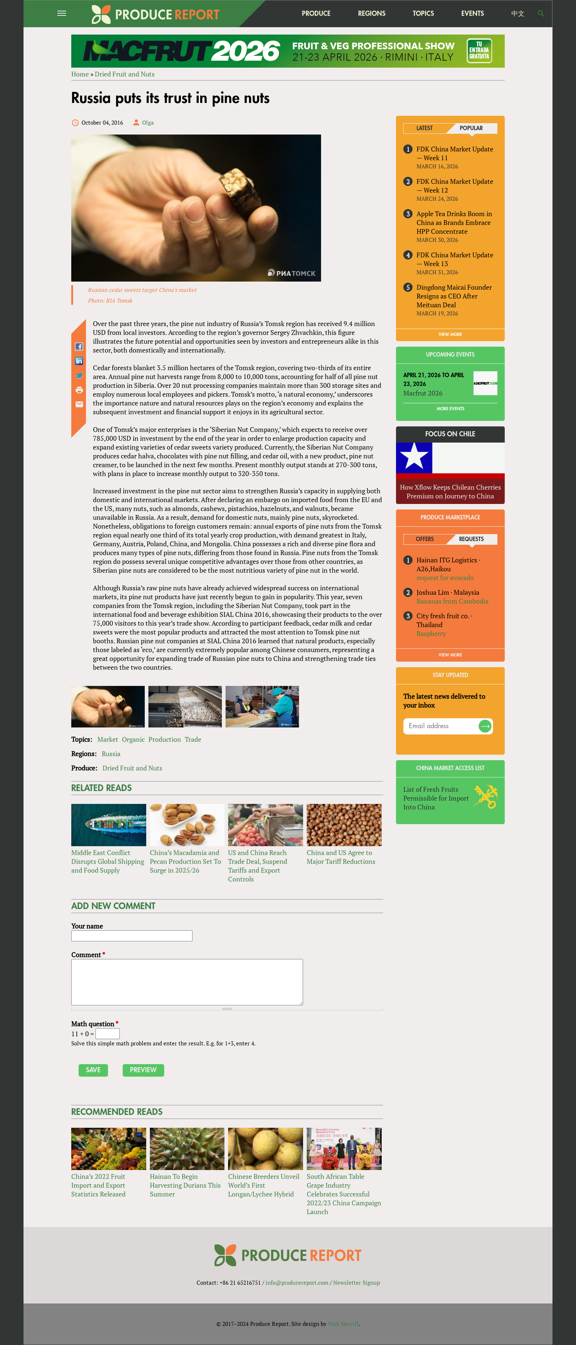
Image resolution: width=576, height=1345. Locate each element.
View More (450, 655)
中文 (518, 13)
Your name (87, 926)
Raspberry (431, 633)
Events (472, 13)
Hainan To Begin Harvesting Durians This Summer (185, 1185)
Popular (471, 128)
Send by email (79, 404)
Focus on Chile (450, 434)
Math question (94, 1023)
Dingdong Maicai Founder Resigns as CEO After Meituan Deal (454, 296)
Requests (471, 539)
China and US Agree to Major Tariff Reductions (341, 857)
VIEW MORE (450, 334)
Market (107, 739)
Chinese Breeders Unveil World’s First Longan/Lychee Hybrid (263, 1185)
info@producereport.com (297, 1283)
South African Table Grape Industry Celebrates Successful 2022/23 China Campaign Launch (344, 1194)
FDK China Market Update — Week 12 (455, 185)
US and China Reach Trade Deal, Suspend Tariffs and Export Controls (257, 865)
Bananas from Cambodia (453, 601)
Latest (425, 128)
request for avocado (445, 577)
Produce (316, 13)
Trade (193, 739)
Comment (88, 955)
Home (80, 73)
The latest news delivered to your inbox (444, 700)
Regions (371, 13)
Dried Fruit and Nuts (125, 73)
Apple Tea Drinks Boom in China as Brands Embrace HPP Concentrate (454, 222)
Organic (133, 739)
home (270, 13)
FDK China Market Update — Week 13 (455, 259)
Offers (425, 539)
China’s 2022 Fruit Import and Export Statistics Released (98, 1185)
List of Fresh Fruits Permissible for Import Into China (436, 798)
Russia (111, 753)
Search (541, 13)
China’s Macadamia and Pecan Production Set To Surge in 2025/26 (185, 861)
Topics (423, 13)
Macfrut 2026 (423, 393)
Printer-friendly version (79, 390)
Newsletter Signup (356, 1283)
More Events (450, 409)
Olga (148, 122)
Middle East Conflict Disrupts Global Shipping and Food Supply (107, 861)
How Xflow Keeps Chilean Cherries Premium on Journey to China (450, 491)
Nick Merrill (343, 1324)
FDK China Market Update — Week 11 (455, 153)
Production (164, 739)
